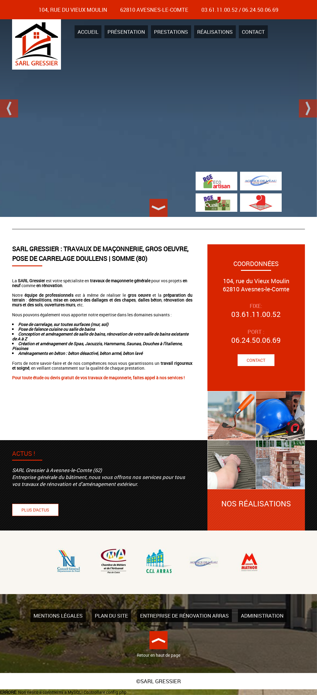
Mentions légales (58, 615)
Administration (262, 615)
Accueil (88, 31)
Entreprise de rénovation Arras (184, 615)
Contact (253, 31)
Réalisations (215, 31)
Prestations (171, 31)
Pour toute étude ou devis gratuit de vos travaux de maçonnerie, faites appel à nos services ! (98, 377)
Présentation (126, 31)
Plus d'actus (35, 510)
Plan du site (111, 615)
